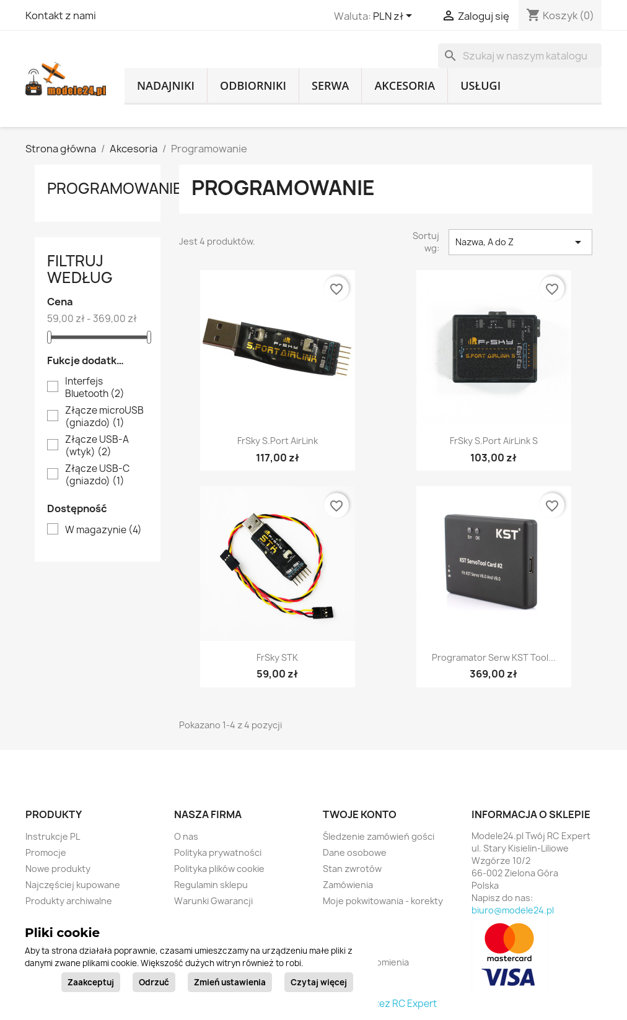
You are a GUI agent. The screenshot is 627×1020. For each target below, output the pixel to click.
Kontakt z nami (60, 15)
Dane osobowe (355, 852)
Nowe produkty (57, 868)
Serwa (330, 85)
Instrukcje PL (52, 836)
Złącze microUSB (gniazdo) (104, 416)
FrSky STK (277, 657)
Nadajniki (166, 85)
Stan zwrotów (352, 868)
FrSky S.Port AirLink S (494, 441)
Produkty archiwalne (68, 901)
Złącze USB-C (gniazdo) (97, 475)
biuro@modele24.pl (512, 910)
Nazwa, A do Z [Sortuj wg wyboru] (520, 242)
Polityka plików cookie (219, 868)
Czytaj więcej (319, 982)
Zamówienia (348, 885)
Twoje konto (360, 814)
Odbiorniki (253, 85)
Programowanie (114, 188)
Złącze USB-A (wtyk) (97, 446)
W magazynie (103, 530)
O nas (186, 836)
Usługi (480, 85)
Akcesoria (404, 85)
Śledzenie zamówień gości (378, 836)
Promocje (45, 852)
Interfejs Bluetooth (95, 387)
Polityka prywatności (217, 852)
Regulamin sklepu (211, 885)
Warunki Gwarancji (213, 901)
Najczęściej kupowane (72, 885)
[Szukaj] (520, 55)
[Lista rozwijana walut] (394, 16)
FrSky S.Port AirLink (277, 441)
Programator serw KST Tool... (494, 657)
